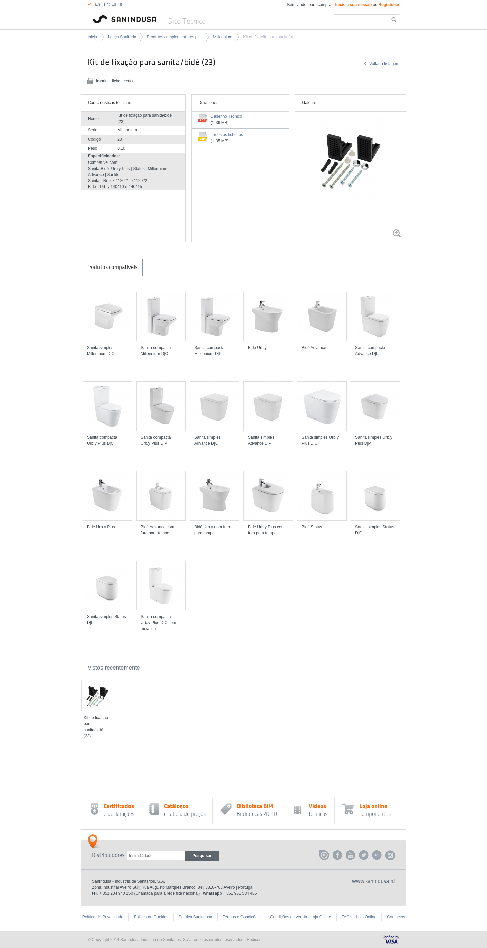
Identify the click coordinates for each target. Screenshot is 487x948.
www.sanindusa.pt (373, 881)
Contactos (396, 917)
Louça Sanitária (122, 37)
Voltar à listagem (384, 63)
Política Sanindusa (195, 917)
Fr (106, 4)
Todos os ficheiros (227, 134)
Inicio (92, 37)
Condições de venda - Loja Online (300, 917)
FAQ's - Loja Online (359, 917)
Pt (89, 4)
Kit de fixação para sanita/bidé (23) (270, 37)
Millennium (222, 37)
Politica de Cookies (151, 917)
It (121, 4)
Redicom (254, 939)
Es (113, 4)
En (97, 4)
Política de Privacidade (102, 917)
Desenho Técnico (226, 116)
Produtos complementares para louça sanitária (174, 37)
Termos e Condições (241, 917)
